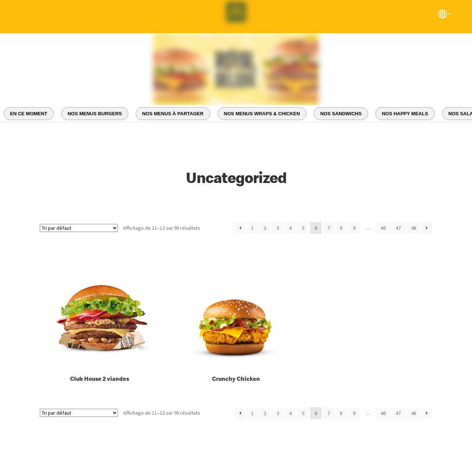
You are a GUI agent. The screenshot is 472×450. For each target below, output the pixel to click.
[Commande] (79, 228)
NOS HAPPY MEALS (405, 113)
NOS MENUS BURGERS (94, 113)
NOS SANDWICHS (340, 113)
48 (413, 228)
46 (383, 228)
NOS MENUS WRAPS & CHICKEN (262, 113)
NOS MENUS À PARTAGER (172, 113)
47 (398, 228)
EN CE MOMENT (28, 113)
